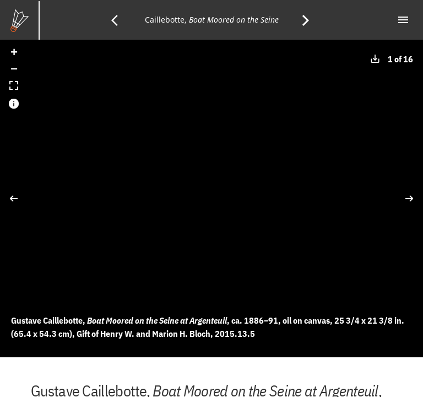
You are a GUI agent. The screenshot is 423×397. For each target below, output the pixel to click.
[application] (211, 198)
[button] (14, 53)
